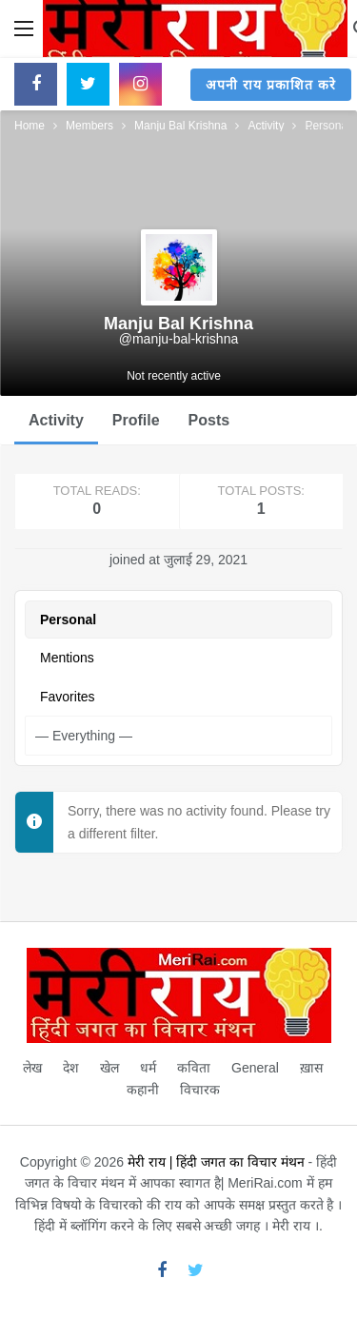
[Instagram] (140, 84)
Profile (136, 420)
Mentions (67, 657)
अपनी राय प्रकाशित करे (271, 84)
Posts (209, 420)
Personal (68, 619)
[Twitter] (88, 84)
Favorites (67, 696)
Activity (56, 420)
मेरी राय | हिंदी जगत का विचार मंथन (216, 1162)
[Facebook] (35, 84)
